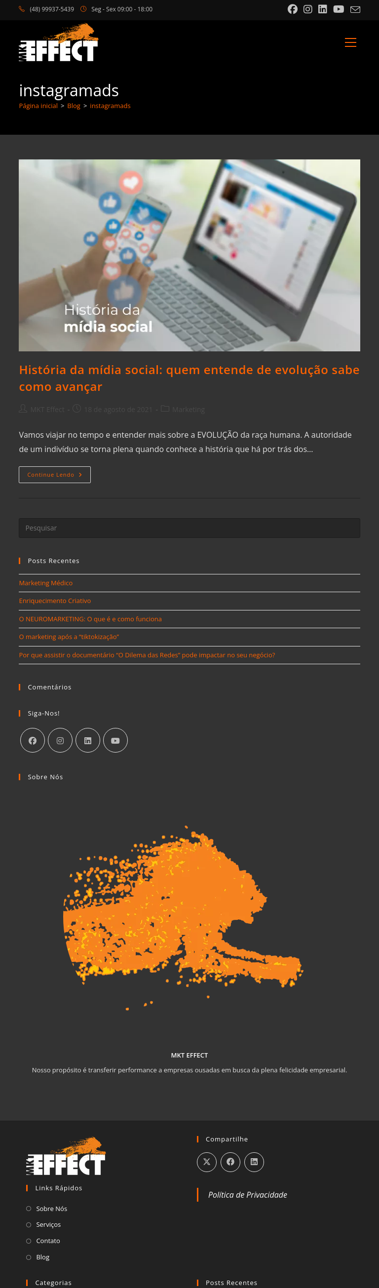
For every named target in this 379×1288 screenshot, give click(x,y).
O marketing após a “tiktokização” (69, 636)
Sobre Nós (51, 1208)
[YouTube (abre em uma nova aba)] (338, 9)
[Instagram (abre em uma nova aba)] (308, 9)
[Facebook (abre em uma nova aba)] (293, 9)
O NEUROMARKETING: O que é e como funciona (90, 618)
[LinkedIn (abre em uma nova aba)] (322, 9)
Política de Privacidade (247, 1194)
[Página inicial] (38, 105)
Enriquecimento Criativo (55, 600)
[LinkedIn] (88, 740)
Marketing (188, 409)
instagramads (110, 105)
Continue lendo (59, 476)
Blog (42, 1256)
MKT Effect (47, 409)
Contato (48, 1240)
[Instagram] (60, 740)
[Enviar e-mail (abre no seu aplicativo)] (353, 9)
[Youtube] (115, 740)
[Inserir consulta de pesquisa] (189, 528)
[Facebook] (32, 740)
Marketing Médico (46, 582)
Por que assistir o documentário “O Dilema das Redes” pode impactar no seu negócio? (147, 654)
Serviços (48, 1224)
